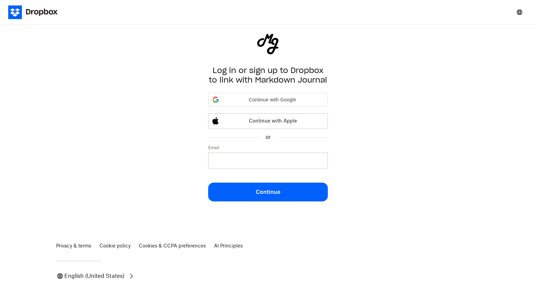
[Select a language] (519, 12)
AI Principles (228, 246)
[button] (268, 100)
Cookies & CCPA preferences (172, 246)
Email (213, 148)
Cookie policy (115, 246)
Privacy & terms (73, 246)
